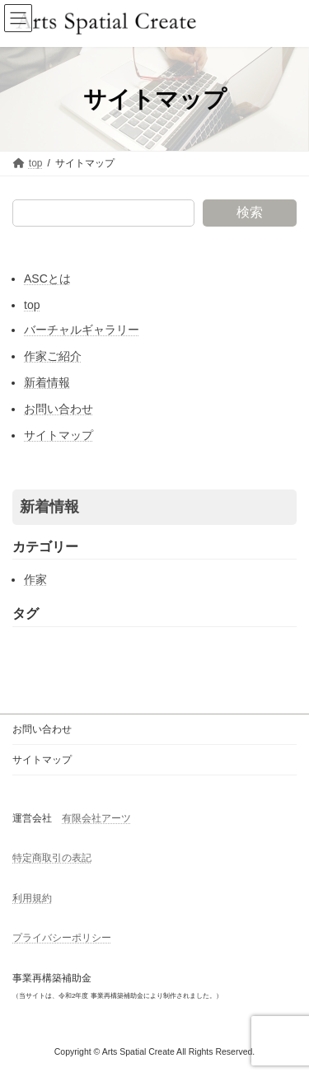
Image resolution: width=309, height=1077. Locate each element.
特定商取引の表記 (51, 858)
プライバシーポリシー (61, 938)
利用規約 (32, 898)
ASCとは (47, 278)
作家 (35, 579)
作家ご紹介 (53, 356)
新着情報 (47, 382)
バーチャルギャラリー (81, 329)
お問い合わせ (58, 408)
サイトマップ (58, 435)
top (32, 304)
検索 (249, 212)
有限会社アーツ (96, 818)
